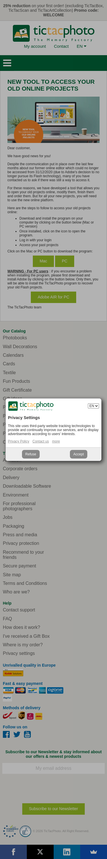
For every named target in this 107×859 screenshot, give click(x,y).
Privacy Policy (18, 441)
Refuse (30, 454)
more (56, 441)
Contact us (41, 441)
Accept (78, 454)
